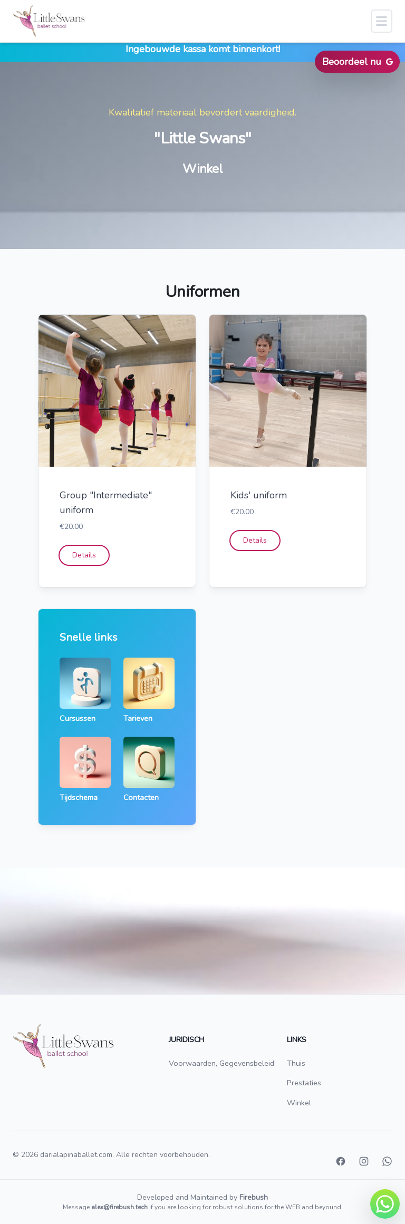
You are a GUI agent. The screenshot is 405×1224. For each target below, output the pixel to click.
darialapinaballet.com (76, 1155)
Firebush (253, 1197)
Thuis (296, 1063)
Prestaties (304, 1082)
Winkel (299, 1102)
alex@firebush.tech (119, 1207)
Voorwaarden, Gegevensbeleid (221, 1063)
